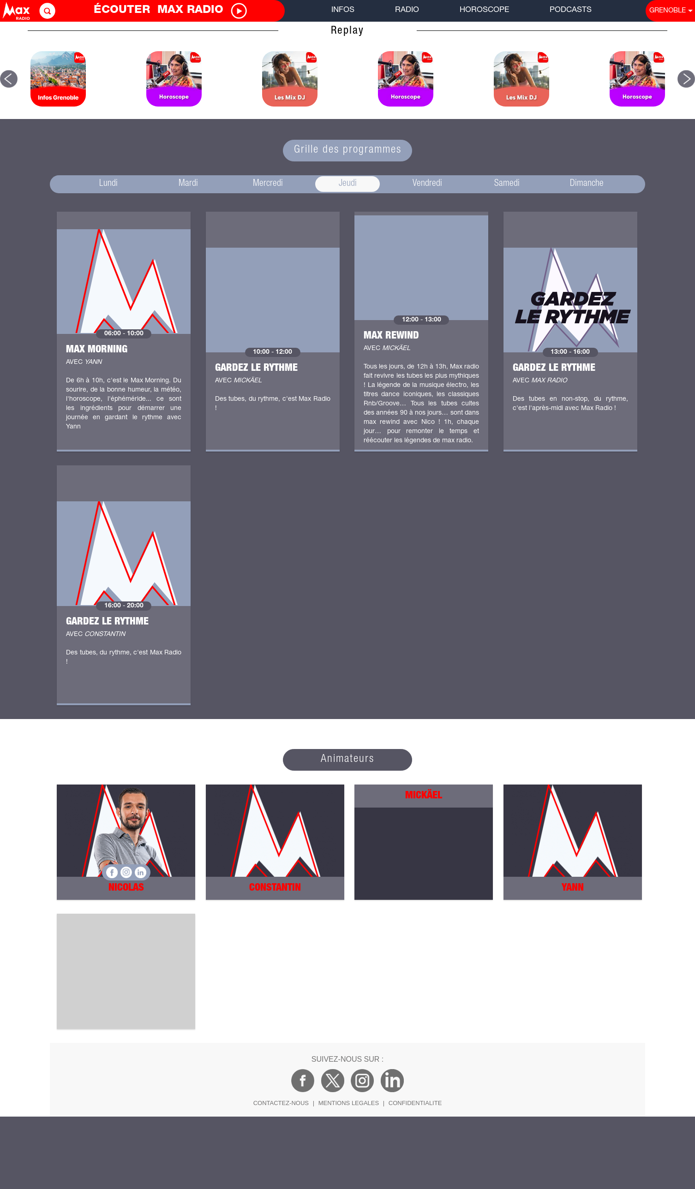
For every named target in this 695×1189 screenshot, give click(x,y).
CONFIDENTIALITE (415, 1103)
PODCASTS (571, 10)
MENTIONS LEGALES (348, 1103)
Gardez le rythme (256, 368)
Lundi (108, 184)
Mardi (188, 184)
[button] (9, 79)
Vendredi (427, 184)
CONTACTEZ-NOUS (281, 1103)
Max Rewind (391, 336)
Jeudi (348, 184)
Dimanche (587, 184)
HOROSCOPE (484, 10)
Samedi (507, 184)
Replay (347, 31)
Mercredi (268, 184)
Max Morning (96, 350)
